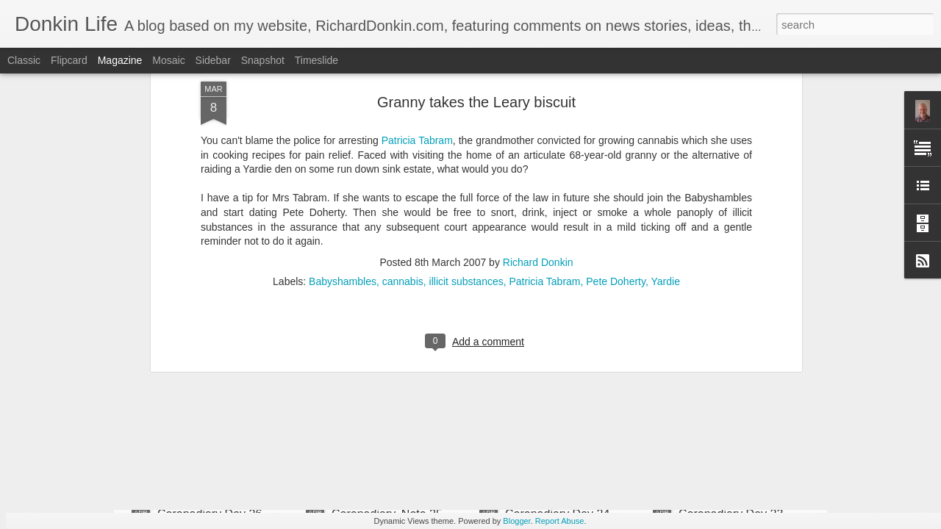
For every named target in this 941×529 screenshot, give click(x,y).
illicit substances (466, 117)
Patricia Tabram (544, 117)
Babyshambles (342, 117)
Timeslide (316, 60)
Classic (23, 60)
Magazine (120, 60)
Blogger (516, 521)
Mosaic (168, 60)
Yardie (665, 117)
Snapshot (263, 60)
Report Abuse (559, 521)
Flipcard (69, 60)
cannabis (402, 117)
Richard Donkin (538, 98)
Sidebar (213, 60)
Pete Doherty (615, 117)
